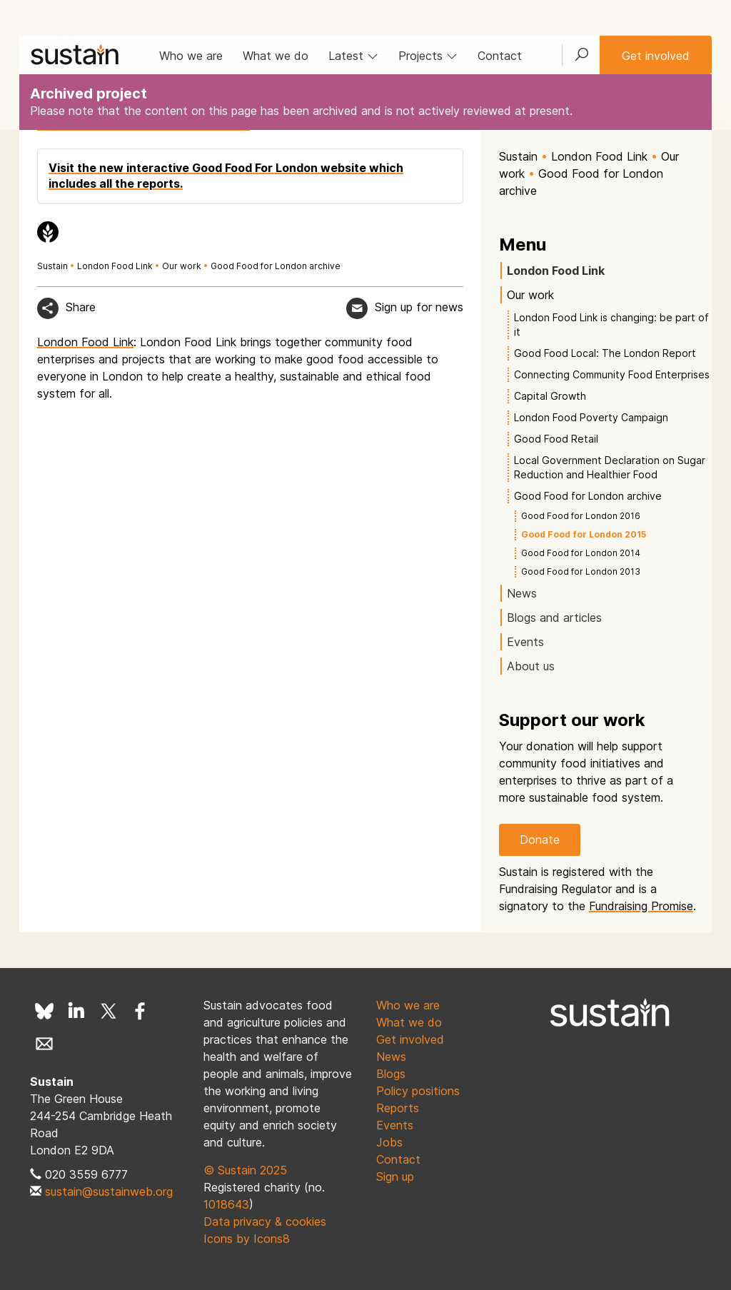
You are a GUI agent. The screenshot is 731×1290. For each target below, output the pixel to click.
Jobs (389, 1142)
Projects (428, 56)
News (522, 593)
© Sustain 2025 (245, 1170)
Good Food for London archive (276, 266)
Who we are (191, 56)
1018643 (226, 1204)
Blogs (390, 1074)
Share (81, 307)
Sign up (395, 1176)
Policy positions (418, 1091)
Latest (353, 56)
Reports (397, 1108)
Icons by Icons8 (246, 1238)
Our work (182, 266)
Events (525, 642)
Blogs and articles (554, 617)
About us (531, 666)
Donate (540, 839)
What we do (275, 56)
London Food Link (115, 266)
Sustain (52, 266)
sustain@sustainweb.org (109, 1191)
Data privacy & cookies (264, 1221)
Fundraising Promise (641, 906)
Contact (500, 56)
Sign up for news (419, 307)
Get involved (656, 56)
